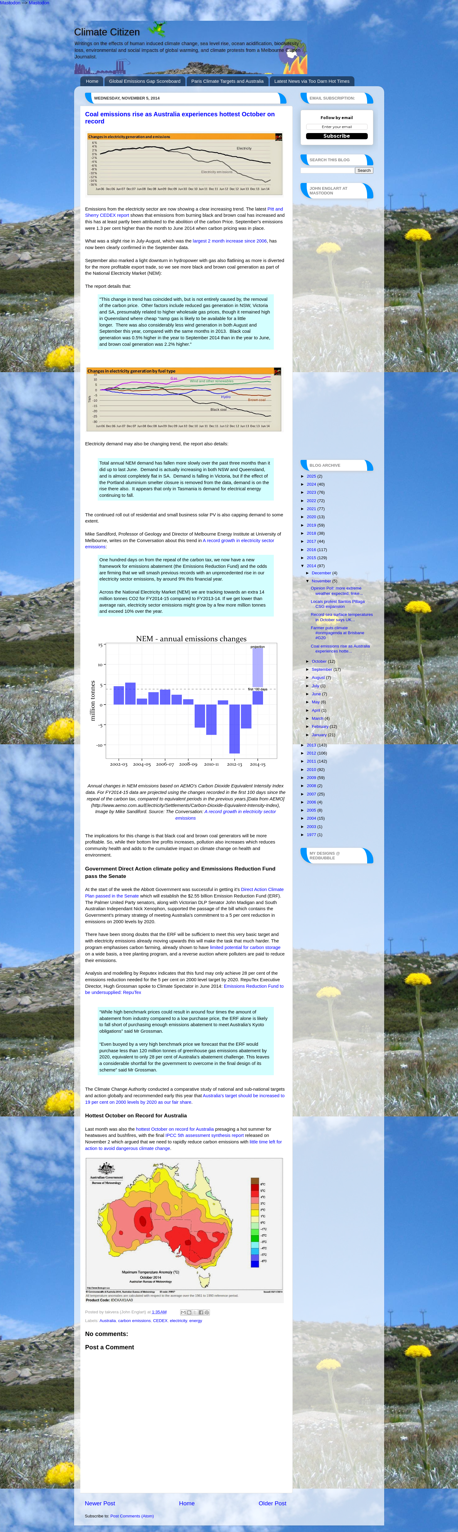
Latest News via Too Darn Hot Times (311, 81)
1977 (312, 834)
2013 (312, 745)
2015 (312, 557)
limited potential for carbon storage (245, 947)
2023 (312, 492)
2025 (312, 476)
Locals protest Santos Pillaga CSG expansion (338, 604)
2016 (312, 549)
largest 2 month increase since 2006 (230, 240)
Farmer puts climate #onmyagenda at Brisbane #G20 (337, 633)
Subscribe (336, 136)
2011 (312, 761)
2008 (312, 785)
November (322, 581)
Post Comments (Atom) (132, 1516)
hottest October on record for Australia (175, 1129)
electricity (178, 1320)
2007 (312, 794)
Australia (108, 1320)
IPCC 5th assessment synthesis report (205, 1135)
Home (92, 81)
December (322, 573)
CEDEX (160, 1320)
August (319, 677)
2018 (312, 533)
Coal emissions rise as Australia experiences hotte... (340, 648)
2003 (312, 826)
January (320, 735)
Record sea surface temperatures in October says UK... (342, 617)
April (317, 710)
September (323, 669)
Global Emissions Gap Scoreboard (144, 81)
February (321, 726)
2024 (312, 484)
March (318, 718)
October (320, 661)
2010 (312, 769)
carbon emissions (134, 1320)
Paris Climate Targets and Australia (227, 81)
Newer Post (100, 1503)
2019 (312, 525)
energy (195, 1320)
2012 (312, 753)
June (317, 694)
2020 (312, 516)
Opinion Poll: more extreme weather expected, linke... (337, 590)
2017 (312, 541)
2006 (312, 802)
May (316, 702)
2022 (312, 500)
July (316, 686)
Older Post (272, 1503)
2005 (312, 810)
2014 (312, 565)
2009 (312, 777)
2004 (312, 818)
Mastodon (10, 2)
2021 (312, 508)
